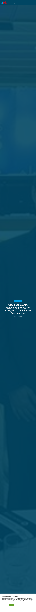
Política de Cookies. (21, 602)
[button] (34, 2)
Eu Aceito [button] (12, 604)
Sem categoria (18, 301)
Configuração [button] (5, 605)
